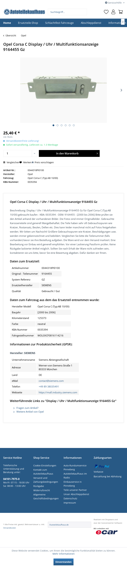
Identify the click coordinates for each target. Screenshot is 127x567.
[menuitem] (67, 12)
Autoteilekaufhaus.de (59, 524)
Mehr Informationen (64, 553)
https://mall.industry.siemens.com (58, 392)
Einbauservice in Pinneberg (73, 483)
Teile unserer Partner (75, 489)
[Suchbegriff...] (67, 12)
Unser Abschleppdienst (76, 494)
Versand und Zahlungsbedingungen (45, 479)
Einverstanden (63, 561)
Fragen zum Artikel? (25, 407)
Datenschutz (70, 498)
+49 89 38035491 (49, 386)
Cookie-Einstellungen (44, 465)
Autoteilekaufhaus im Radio (75, 475)
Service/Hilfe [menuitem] (113, 2)
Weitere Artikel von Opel (28, 411)
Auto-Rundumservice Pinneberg (75, 467)
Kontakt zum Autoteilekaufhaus (43, 471)
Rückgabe (38, 486)
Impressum (70, 502)
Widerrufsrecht (41, 490)
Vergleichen (11, 162)
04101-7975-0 (11, 479)
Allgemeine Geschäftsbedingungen (46, 496)
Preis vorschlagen (44, 162)
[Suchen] (84, 12)
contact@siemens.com (51, 380)
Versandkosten (9, 528)
